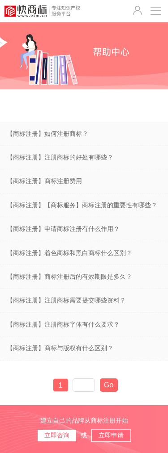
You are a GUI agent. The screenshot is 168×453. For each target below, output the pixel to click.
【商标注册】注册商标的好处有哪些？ (60, 157)
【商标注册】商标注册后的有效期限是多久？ (69, 276)
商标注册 (25, 106)
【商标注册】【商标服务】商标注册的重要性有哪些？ (82, 205)
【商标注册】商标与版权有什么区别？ (60, 348)
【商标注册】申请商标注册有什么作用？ (63, 228)
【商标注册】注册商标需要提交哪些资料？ (66, 300)
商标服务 (72, 106)
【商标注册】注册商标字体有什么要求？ (63, 324)
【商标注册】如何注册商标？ (47, 133)
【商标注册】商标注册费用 (44, 181)
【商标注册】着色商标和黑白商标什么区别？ (69, 252)
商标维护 (119, 106)
